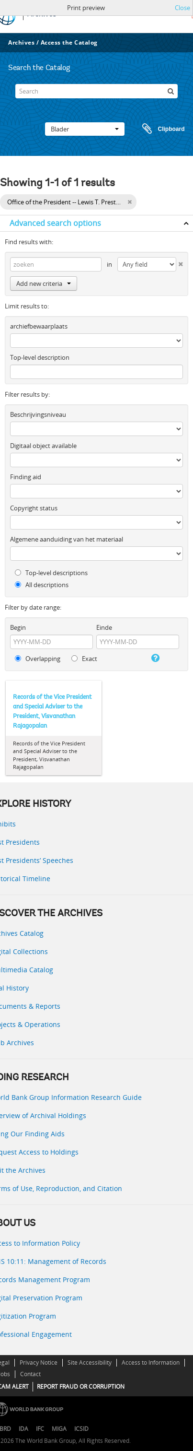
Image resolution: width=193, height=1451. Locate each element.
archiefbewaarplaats (39, 326)
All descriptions (41, 584)
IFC (40, 1429)
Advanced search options (55, 223)
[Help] (154, 658)
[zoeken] (170, 91)
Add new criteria (43, 283)
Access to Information (151, 1362)
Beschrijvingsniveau (38, 414)
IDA (23, 1429)
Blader (85, 129)
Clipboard (159, 129)
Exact (84, 658)
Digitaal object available (43, 445)
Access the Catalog (69, 42)
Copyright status (33, 508)
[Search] (96, 91)
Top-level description (39, 357)
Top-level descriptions (51, 572)
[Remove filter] (129, 202)
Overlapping (37, 658)
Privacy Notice (38, 1362)
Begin (18, 627)
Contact (30, 1374)
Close (182, 7)
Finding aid (25, 476)
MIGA (59, 1429)
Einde (104, 627)
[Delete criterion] (179, 262)
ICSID (81, 1429)
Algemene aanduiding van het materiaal (66, 539)
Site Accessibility (90, 1362)
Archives (21, 42)
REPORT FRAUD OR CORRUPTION (81, 1386)
